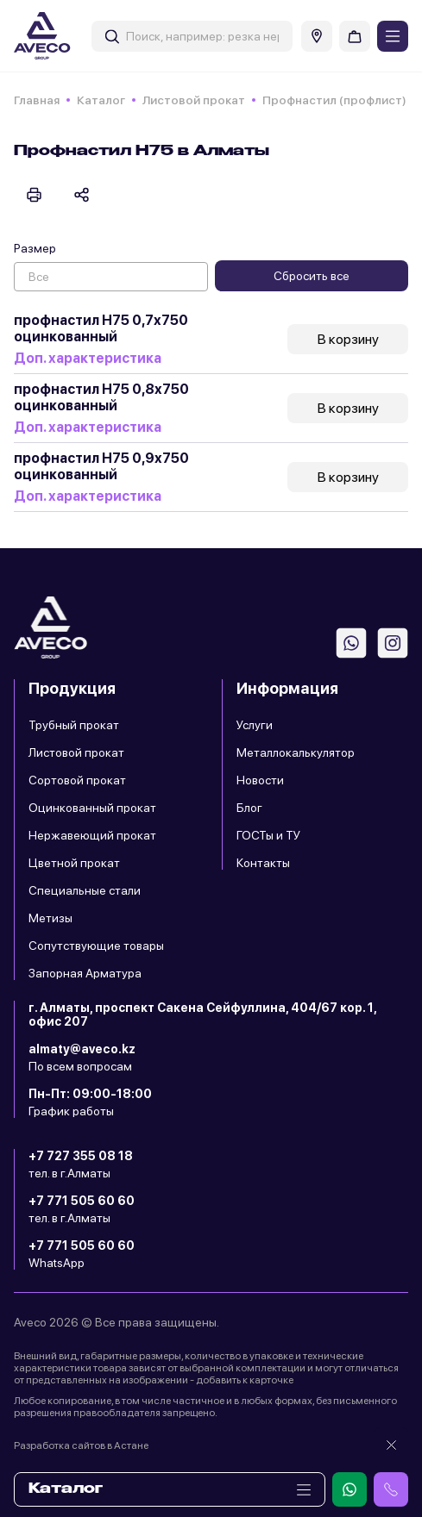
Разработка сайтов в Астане (81, 1445)
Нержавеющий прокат (92, 835)
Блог (249, 808)
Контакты (263, 863)
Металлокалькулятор (295, 752)
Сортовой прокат (77, 780)
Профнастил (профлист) (334, 100)
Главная (37, 100)
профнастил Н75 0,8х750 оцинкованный (101, 397)
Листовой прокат (193, 100)
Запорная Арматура (85, 973)
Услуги (254, 725)
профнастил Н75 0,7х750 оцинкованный (101, 328)
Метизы (50, 918)
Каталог (101, 100)
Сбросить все (312, 276)
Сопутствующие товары (96, 945)
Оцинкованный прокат (92, 808)
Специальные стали (84, 890)
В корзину (348, 339)
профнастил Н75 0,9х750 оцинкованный (101, 466)
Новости (260, 780)
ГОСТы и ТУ (268, 835)
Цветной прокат (74, 863)
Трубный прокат (73, 725)
